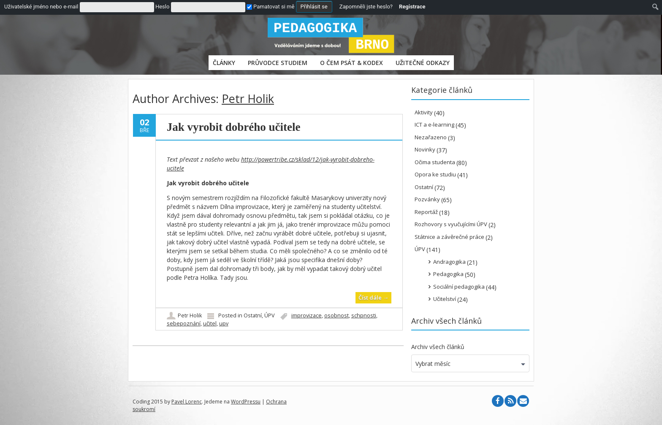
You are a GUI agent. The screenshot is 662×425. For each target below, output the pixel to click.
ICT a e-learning (434, 124)
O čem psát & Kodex (351, 63)
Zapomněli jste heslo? (366, 6)
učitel (210, 323)
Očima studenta (435, 162)
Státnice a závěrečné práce (449, 237)
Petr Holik (248, 98)
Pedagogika (448, 274)
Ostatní (253, 315)
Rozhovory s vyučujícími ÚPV (451, 224)
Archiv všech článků (437, 347)
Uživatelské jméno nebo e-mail (41, 6)
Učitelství (444, 299)
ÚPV (269, 315)
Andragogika (449, 261)
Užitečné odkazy (423, 63)
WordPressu (245, 401)
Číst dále (373, 297)
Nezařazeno (431, 137)
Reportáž (426, 212)
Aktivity (424, 112)
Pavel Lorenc (186, 401)
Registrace (412, 6)
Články (224, 63)
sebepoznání (184, 323)
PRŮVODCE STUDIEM (277, 63)
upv (223, 323)
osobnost (336, 315)
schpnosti (363, 315)
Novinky (425, 149)
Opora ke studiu (435, 174)
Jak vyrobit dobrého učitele (234, 127)
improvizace (306, 315)
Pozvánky (427, 199)
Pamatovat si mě (270, 6)
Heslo (162, 6)
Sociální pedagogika (459, 286)
